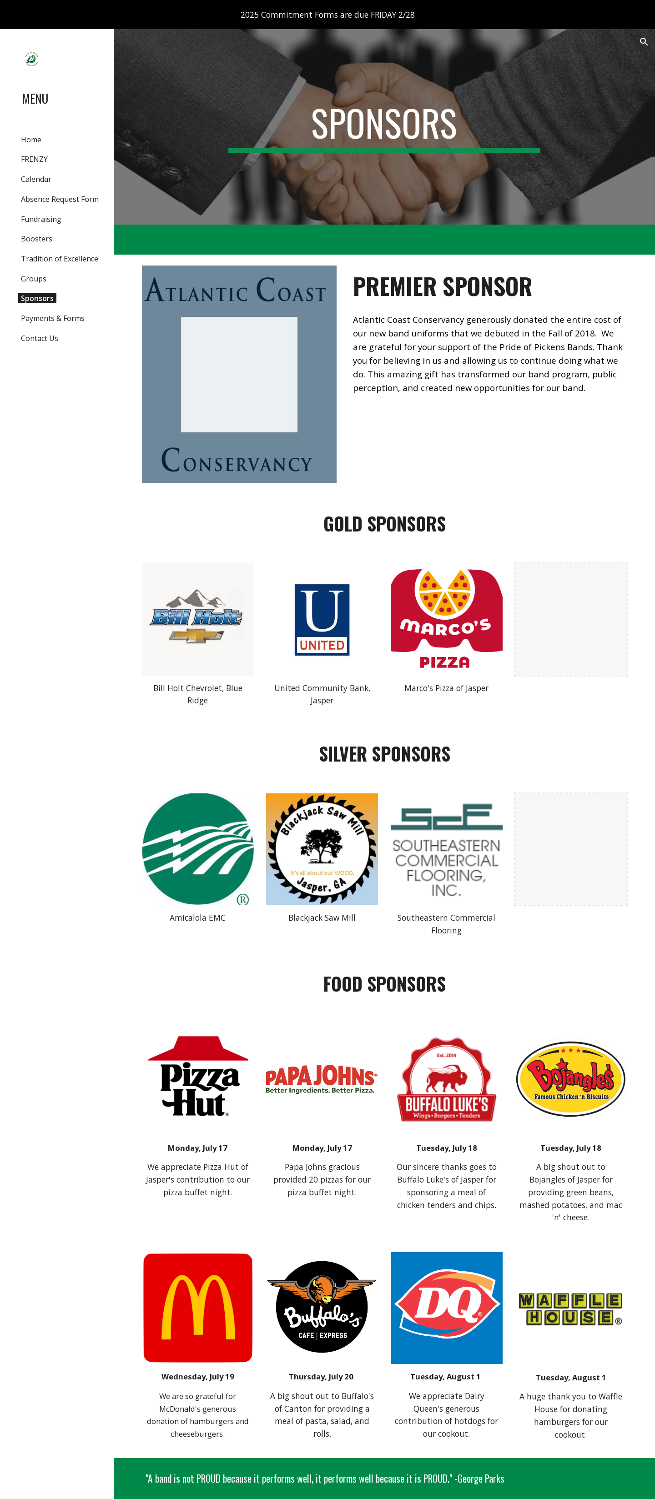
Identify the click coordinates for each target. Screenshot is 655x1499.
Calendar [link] (36, 179)
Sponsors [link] (37, 298)
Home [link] (31, 140)
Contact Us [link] (39, 338)
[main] (384, 127)
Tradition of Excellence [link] (59, 259)
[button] (644, 42)
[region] (327, 14)
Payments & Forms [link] (53, 318)
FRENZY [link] (34, 159)
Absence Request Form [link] (60, 199)
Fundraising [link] (41, 219)
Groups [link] (33, 279)
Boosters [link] (36, 239)
